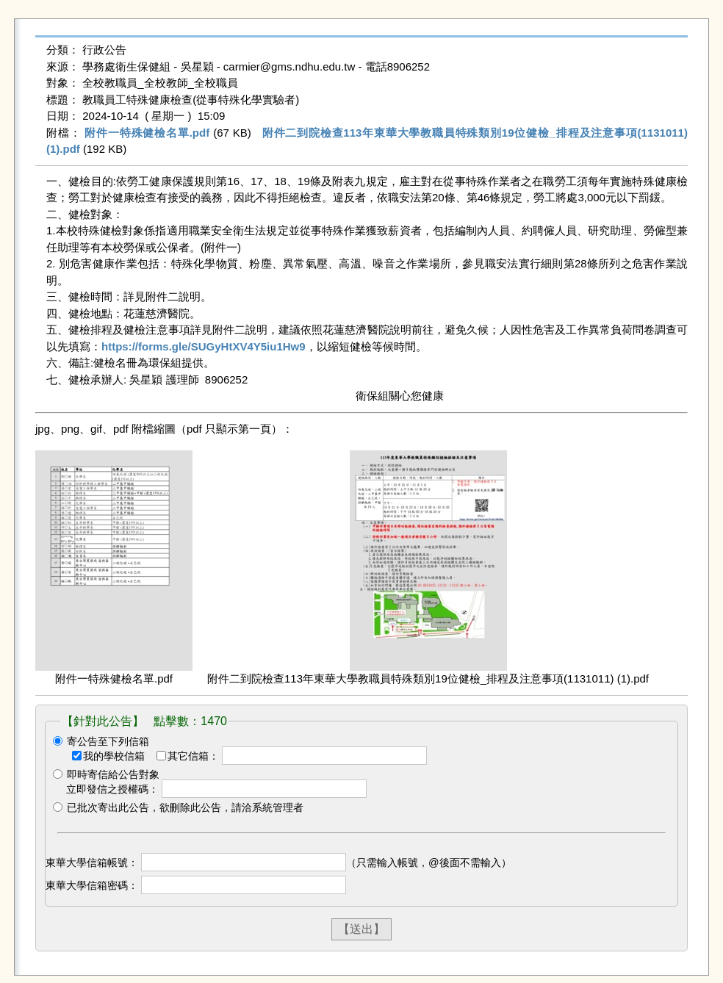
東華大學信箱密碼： (92, 885)
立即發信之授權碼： (112, 789)
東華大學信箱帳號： (92, 862)
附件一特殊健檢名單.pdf (146, 132)
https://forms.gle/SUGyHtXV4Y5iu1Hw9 (203, 346)
